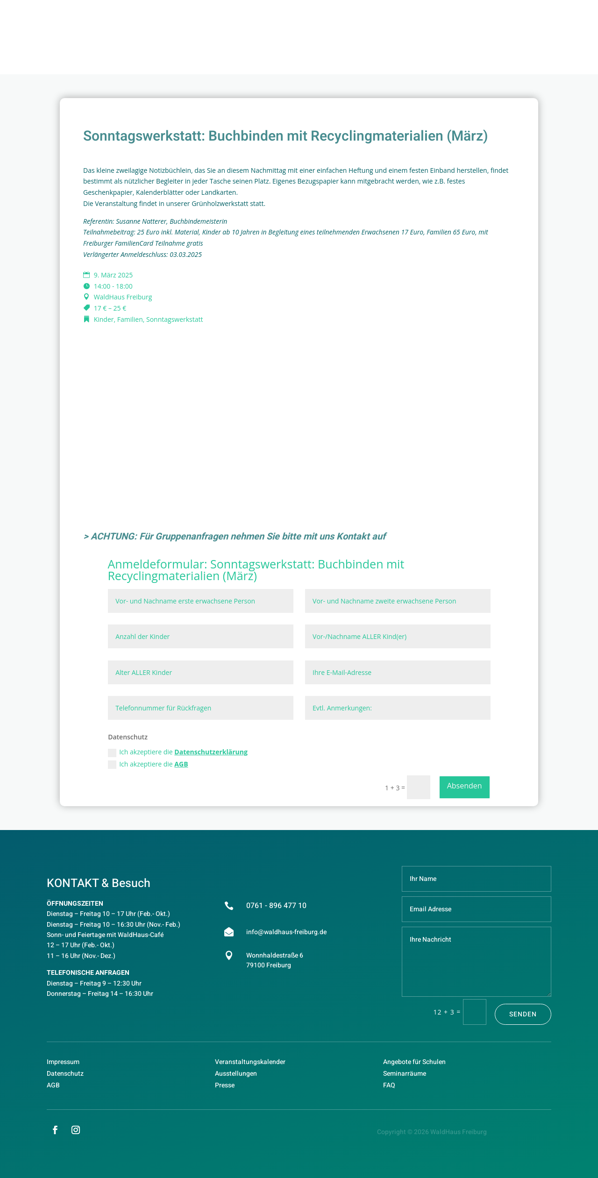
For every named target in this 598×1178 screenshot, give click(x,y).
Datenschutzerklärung (211, 751)
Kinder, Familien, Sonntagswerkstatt (148, 319)
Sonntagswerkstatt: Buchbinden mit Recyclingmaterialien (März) (255, 569)
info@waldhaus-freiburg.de (286, 932)
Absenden (464, 786)
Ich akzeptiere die (178, 752)
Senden (523, 1014)
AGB (181, 763)
